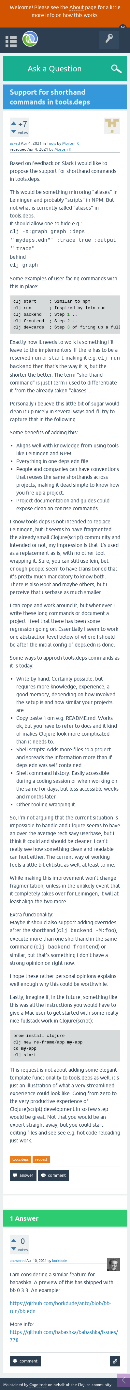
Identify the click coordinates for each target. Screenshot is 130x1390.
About (76, 7)
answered (17, 1261)
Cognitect (38, 1384)
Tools (51, 143)
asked (15, 143)
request (41, 1159)
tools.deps (20, 1159)
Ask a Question (55, 68)
